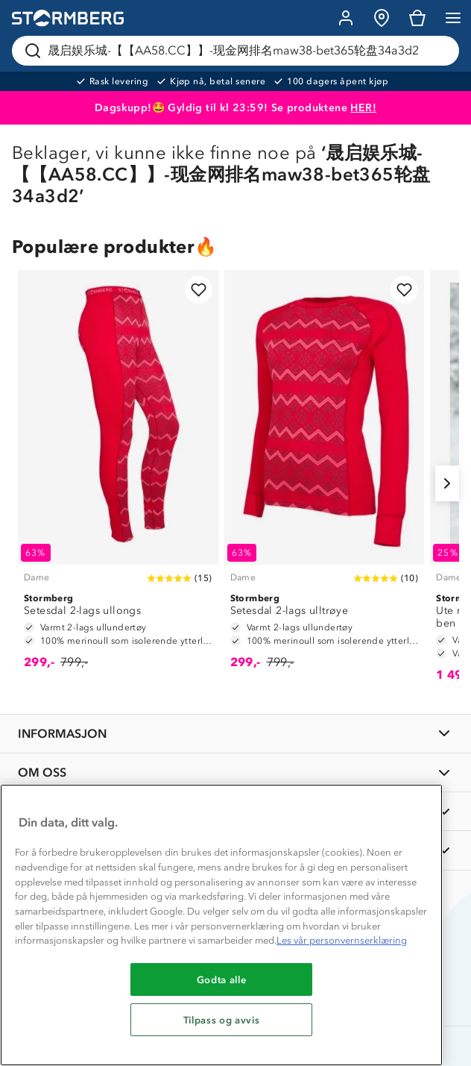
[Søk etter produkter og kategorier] (238, 51)
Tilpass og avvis (221, 1020)
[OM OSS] (235, 772)
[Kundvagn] (417, 18)
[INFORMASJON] (235, 734)
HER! (363, 107)
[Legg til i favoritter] (198, 290)
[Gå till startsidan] (68, 18)
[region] (221, 925)
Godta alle (222, 979)
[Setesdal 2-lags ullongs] (118, 476)
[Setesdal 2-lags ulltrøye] (324, 476)
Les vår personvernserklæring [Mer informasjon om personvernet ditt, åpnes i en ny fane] (341, 940)
